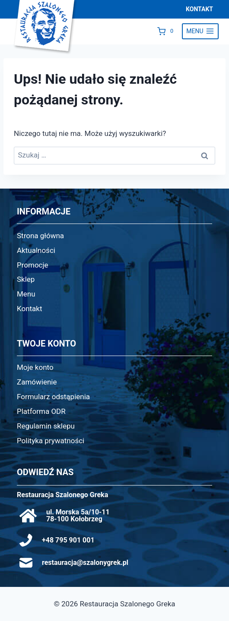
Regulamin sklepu (46, 426)
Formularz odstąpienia (53, 396)
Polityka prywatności (50, 440)
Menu (26, 294)
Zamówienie (37, 382)
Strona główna (40, 235)
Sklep (26, 279)
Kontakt (29, 308)
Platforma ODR (41, 411)
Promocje (32, 265)
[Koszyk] (167, 31)
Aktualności (36, 250)
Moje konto (35, 367)
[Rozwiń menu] (200, 31)
